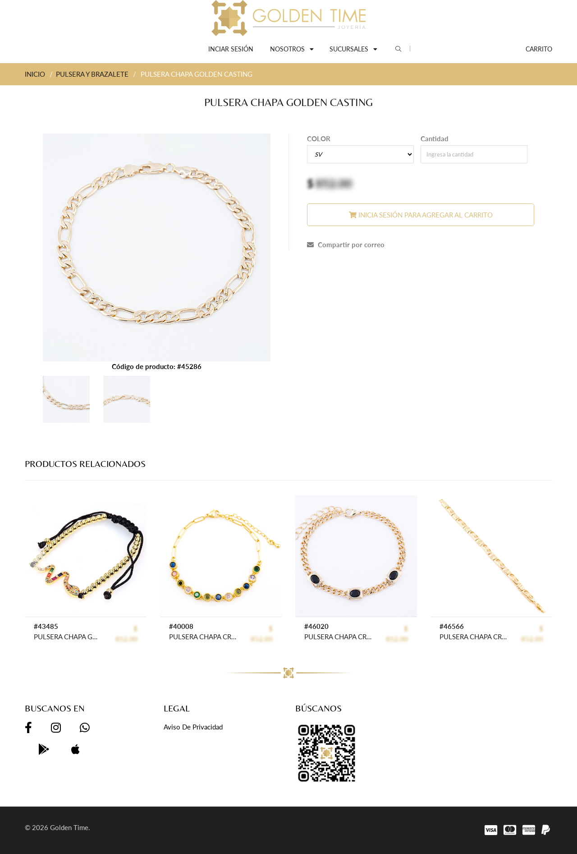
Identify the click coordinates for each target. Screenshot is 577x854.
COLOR (318, 138)
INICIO (35, 74)
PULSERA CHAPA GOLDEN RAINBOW (67, 636)
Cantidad (435, 138)
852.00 (334, 183)
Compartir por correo (346, 244)
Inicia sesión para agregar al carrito (421, 215)
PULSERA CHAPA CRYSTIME (202, 636)
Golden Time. (70, 827)
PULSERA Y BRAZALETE (92, 74)
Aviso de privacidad (193, 727)
